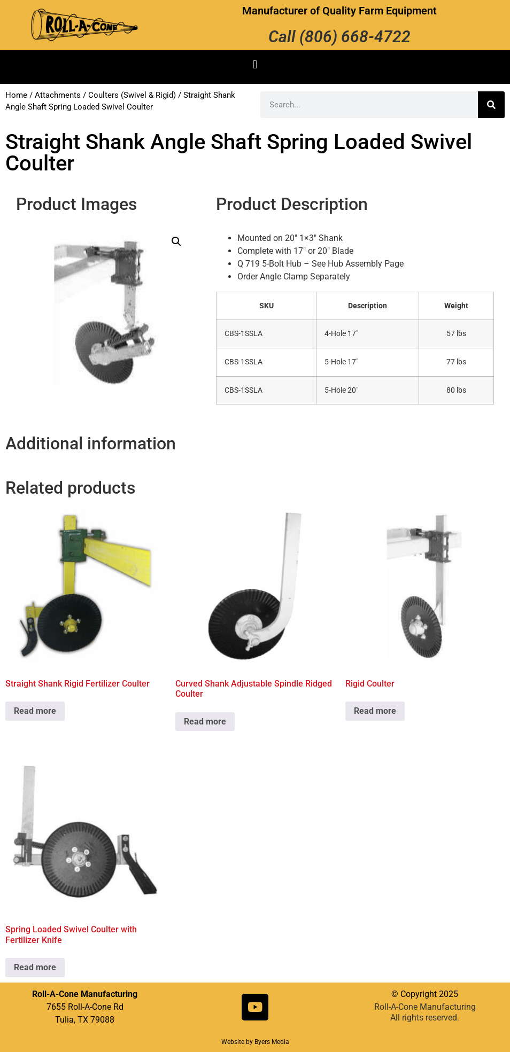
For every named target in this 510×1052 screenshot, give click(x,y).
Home (16, 95)
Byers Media (271, 1042)
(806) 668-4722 (355, 36)
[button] (255, 64)
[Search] (491, 104)
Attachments (58, 95)
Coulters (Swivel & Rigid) (132, 95)
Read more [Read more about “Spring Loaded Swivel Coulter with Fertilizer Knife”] (35, 967)
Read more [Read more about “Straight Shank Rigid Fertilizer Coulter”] (35, 711)
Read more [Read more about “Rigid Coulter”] (375, 711)
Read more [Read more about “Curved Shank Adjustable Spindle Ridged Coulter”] (205, 721)
